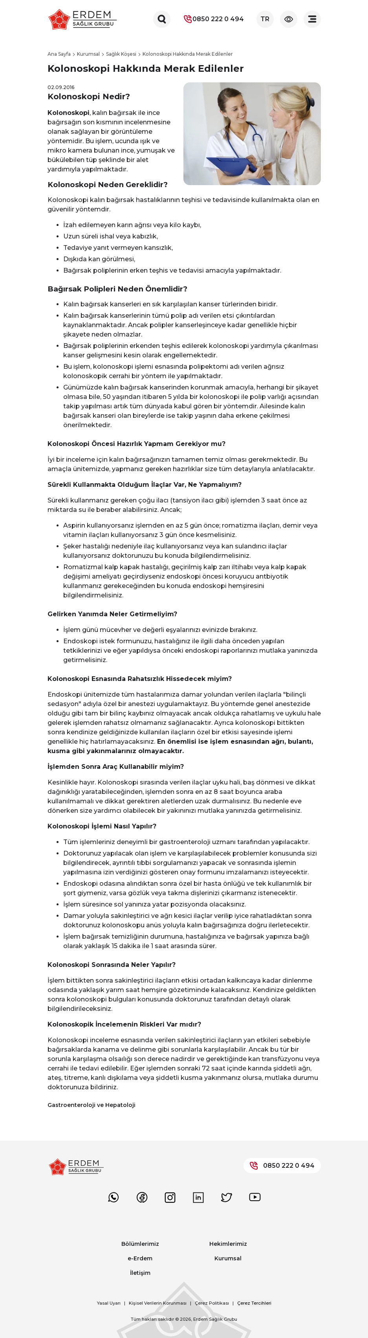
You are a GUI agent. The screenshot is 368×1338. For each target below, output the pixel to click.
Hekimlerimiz (228, 1243)
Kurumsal (228, 1258)
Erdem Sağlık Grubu (215, 1319)
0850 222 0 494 (213, 19)
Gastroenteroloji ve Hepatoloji (91, 1105)
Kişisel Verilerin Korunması (158, 1303)
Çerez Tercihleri (254, 1303)
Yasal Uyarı (109, 1303)
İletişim (140, 1272)
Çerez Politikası (212, 1303)
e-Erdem (140, 1258)
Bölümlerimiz (140, 1243)
